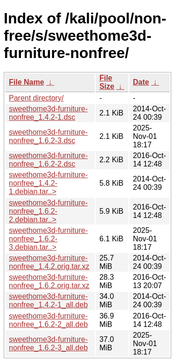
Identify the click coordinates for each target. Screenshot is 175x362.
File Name (26, 82)
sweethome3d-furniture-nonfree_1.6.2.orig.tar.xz (49, 281)
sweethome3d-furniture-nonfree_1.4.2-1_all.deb (48, 300)
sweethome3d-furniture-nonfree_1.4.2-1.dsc (48, 113)
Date (141, 82)
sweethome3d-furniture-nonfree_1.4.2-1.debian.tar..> (48, 183)
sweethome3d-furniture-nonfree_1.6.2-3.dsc (48, 136)
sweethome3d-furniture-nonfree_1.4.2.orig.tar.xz (49, 262)
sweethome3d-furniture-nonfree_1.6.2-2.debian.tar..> (48, 211)
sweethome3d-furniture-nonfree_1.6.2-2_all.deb (48, 320)
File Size (106, 82)
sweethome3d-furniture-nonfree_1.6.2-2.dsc (48, 160)
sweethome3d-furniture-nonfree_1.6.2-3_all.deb (48, 343)
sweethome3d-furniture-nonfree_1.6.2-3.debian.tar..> (48, 238)
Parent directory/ (36, 98)
